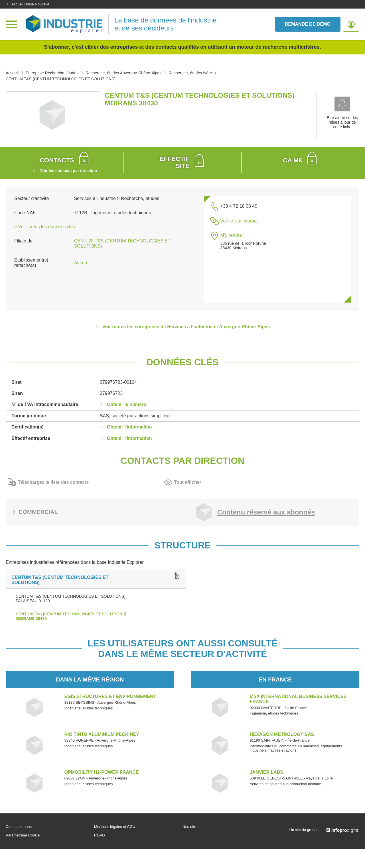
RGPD (99, 835)
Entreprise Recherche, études (52, 73)
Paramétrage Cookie (23, 835)
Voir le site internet (239, 221)
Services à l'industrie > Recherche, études (116, 198)
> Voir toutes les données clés (44, 226)
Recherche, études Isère (190, 73)
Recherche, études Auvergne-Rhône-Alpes (123, 73)
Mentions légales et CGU (114, 827)
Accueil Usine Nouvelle (27, 4)
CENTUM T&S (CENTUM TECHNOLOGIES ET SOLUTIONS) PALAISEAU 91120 (70, 598)
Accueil (12, 73)
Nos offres (190, 827)
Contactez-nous (19, 827)
